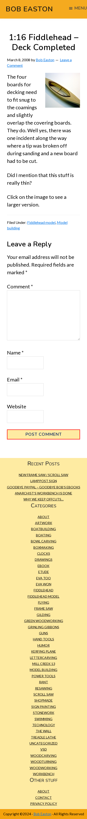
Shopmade (43, 700)
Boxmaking (43, 547)
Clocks (43, 553)
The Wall (44, 731)
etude (43, 572)
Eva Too (43, 578)
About (43, 517)
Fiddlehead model (41, 222)
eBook (43, 566)
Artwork (43, 523)
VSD (43, 749)
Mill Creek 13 (43, 664)
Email (15, 379)
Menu (80, 8)
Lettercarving (43, 658)
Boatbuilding (43, 529)
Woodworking (43, 768)
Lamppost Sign (43, 481)
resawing (43, 688)
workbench (43, 774)
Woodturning (44, 762)
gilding (43, 615)
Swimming (43, 719)
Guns (43, 633)
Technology (43, 725)
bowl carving (43, 541)
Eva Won (43, 584)
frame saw (43, 608)
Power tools (43, 676)
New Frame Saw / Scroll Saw (43, 475)
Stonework (43, 713)
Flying (43, 602)
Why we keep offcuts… (43, 499)
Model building (43, 670)
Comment (20, 286)
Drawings (43, 559)
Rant (43, 682)
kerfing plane (43, 651)
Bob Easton (29, 9)
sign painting (43, 707)
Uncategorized (43, 743)
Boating (43, 535)
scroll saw (43, 694)
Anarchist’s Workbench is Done (43, 493)
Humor (43, 645)
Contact (43, 798)
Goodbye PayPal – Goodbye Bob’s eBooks (43, 487)
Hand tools (43, 639)
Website (16, 406)
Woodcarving (43, 756)
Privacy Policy (43, 804)
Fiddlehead (43, 590)
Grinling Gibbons (43, 627)
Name (15, 352)
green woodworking (43, 621)
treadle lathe (43, 737)
